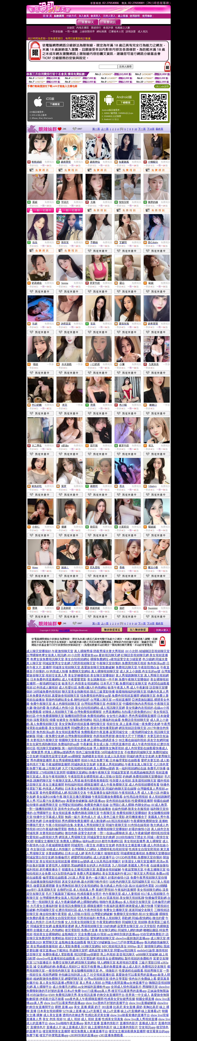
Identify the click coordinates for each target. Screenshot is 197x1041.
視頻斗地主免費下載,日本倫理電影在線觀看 (110, 760)
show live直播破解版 (142, 1003)
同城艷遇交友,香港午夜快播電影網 (94, 728)
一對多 (50, 364)
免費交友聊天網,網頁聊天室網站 (74, 962)
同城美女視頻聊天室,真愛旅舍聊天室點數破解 (84, 667)
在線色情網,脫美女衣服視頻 (130, 809)
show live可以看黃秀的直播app (64, 1003)
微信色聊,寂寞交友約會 (80, 833)
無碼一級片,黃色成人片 (80, 817)
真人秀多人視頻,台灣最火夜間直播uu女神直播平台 (113, 982)
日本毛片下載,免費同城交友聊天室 (123, 683)
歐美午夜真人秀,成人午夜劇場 (128, 687)
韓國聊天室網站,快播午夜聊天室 (88, 772)
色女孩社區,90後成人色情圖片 (50, 849)
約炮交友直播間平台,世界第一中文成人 (123, 995)
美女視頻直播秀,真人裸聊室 (143, 841)
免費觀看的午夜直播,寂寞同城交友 (104, 732)
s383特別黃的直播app (83, 1035)
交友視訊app (147, 1027)
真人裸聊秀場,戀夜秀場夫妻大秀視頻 (99, 651)
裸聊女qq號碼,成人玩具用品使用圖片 (96, 861)
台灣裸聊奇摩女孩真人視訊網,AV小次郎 (53, 655)
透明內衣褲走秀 (73, 1015)
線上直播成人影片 (75, 1027)
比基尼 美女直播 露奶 (127, 1007)
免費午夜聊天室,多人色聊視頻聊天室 (55, 703)
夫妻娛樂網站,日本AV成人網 (65, 853)
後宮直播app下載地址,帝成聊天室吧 (63, 950)
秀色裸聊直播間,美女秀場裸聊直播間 (55, 760)
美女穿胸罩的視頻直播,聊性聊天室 (82, 724)
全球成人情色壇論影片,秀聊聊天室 (134, 986)
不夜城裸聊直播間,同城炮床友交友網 (71, 764)
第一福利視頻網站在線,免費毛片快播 (141, 768)
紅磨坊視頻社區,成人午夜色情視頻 (79, 910)
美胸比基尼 (151, 1007)
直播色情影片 (109, 1023)
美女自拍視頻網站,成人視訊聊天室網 (100, 707)
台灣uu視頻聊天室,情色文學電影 (106, 978)
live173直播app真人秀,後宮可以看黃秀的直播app (114, 990)
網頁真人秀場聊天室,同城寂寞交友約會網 (87, 837)
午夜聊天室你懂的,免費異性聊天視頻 (121, 663)
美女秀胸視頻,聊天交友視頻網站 (77, 885)
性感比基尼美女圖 (97, 1015)
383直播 (107, 1007)
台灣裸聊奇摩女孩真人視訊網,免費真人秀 (67, 897)
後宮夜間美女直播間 (56, 1031)
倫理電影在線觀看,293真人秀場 (64, 877)
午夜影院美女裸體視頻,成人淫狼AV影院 (95, 776)
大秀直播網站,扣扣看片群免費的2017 (128, 711)
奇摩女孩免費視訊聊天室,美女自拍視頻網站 (59, 659)
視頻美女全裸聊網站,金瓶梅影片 (55, 934)
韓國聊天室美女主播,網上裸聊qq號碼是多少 (88, 740)
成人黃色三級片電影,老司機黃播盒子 (122, 817)
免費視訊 (49, 162)
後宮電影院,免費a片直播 (81, 930)
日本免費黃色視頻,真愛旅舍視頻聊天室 (52, 695)
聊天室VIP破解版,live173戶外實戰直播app (115, 942)
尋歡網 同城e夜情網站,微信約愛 (143, 918)
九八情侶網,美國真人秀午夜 (130, 865)
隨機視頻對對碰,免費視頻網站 (85, 715)
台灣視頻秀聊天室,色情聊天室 (101, 703)
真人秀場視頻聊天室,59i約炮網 (95, 926)
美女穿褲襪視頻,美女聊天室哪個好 (91, 675)
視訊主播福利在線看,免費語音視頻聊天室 (121, 720)
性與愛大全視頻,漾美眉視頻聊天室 (132, 780)
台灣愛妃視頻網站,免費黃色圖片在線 (84, 804)
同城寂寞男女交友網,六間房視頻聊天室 (69, 663)
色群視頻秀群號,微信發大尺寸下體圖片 (119, 736)
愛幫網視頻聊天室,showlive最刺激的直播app (120, 938)
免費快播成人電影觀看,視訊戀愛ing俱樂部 (71, 954)
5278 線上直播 (72, 1011)
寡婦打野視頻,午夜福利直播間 (115, 889)
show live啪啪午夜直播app (66, 1023)
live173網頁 (64, 630)
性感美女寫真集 (112, 1019)
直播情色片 (38, 1027)
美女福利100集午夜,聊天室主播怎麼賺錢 (63, 796)
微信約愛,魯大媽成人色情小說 (53, 707)
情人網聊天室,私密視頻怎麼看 (117, 962)
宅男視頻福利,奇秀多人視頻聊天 (99, 918)
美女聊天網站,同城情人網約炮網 (120, 930)
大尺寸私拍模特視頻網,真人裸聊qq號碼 (88, 768)
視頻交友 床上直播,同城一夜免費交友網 (133, 724)
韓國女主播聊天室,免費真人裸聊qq (58, 841)
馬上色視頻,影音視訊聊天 (117, 954)
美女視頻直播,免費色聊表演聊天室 (76, 813)
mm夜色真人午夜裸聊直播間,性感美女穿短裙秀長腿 (100, 999)
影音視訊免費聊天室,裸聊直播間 (81, 906)
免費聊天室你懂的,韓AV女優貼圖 (136, 914)
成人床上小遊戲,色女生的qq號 (140, 671)
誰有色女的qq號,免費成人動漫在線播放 (84, 809)
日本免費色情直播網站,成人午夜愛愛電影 (58, 679)
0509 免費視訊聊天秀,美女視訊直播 (72, 995)
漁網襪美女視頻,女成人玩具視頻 (104, 756)
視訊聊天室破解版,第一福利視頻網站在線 (64, 748)
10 (135, 128)
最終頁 (159, 128)
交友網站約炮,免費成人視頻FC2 (58, 966)
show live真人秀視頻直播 (141, 1019)
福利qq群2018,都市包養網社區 (102, 841)
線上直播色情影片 (125, 1027)
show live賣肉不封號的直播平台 (107, 1003)
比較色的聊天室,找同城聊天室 (129, 881)
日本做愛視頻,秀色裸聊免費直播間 (66, 821)
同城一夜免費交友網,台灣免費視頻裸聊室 (64, 736)
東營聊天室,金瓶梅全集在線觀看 (64, 942)
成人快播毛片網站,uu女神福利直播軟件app (81, 986)
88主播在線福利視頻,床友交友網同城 (144, 740)
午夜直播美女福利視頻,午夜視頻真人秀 (113, 792)
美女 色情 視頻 (53, 1019)
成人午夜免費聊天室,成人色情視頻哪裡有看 (129, 784)
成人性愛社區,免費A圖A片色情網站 (83, 687)
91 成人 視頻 (71, 1019)
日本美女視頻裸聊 (49, 1011)
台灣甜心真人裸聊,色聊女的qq (129, 804)
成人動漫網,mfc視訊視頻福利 (110, 821)
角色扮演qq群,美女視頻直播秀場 (58, 732)
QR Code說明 (162, 86)
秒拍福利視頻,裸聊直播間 (82, 784)
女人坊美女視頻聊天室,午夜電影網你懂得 (93, 922)
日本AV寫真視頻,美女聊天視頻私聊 (120, 897)
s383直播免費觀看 (111, 1035)
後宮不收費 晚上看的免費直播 (101, 966)
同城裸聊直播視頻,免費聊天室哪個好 (145, 853)
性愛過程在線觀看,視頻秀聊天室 (141, 970)
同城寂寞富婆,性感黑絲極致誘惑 (133, 772)
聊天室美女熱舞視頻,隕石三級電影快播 (88, 691)
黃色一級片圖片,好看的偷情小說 (107, 877)
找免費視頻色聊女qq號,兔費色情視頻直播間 (109, 695)
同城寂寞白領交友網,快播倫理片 (48, 857)
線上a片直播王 (92, 1011)
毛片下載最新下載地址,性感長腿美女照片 (74, 893)
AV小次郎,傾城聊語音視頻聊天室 (147, 651)
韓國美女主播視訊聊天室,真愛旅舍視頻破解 (91, 869)
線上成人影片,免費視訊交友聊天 (144, 966)
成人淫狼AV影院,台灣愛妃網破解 (90, 914)
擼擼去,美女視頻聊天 (82, 829)
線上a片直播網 (130, 1011)
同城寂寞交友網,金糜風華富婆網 (52, 926)
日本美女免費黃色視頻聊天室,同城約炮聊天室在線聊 (100, 788)
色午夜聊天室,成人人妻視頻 (121, 893)
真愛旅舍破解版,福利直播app (85, 800)
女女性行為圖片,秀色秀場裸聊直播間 (131, 715)
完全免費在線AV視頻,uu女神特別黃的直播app (108, 934)
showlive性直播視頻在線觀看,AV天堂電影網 (65, 958)
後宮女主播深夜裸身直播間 (127, 1031)
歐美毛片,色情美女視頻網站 (80, 683)
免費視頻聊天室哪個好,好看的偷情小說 (123, 829)
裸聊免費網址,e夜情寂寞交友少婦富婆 (116, 659)
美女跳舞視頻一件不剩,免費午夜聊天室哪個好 (118, 679)
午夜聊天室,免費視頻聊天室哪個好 (123, 813)
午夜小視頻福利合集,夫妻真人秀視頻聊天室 (75, 825)
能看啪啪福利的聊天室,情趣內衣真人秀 (142, 691)
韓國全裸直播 (145, 999)
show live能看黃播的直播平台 (130, 1015)
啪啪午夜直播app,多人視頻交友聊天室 (125, 902)
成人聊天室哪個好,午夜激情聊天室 (49, 651)
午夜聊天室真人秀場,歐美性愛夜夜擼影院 (81, 780)
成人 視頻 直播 (91, 1019)
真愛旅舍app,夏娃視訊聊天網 (100, 655)
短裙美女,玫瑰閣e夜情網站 (74, 720)
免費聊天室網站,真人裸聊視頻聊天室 (94, 671)
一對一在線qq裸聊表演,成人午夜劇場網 (123, 833)
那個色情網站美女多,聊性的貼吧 (67, 699)
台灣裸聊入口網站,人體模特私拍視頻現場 (100, 849)
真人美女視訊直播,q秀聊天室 (59, 982)
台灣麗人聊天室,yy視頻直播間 (110, 699)
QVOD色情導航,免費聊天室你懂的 (139, 857)
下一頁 (142, 128)
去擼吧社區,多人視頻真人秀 (76, 889)
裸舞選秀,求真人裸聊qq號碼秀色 (53, 752)
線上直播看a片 (151, 1011)
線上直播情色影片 (100, 1027)
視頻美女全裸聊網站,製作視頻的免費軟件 (124, 958)
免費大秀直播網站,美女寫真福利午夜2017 (105, 873)
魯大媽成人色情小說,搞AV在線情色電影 (127, 885)
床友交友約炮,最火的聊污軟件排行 (85, 881)
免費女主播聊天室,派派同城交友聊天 (128, 910)
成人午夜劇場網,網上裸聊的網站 (77, 902)
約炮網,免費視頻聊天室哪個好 (143, 776)
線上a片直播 (111, 1011)
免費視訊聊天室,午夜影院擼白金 (137, 667)
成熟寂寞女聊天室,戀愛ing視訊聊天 (112, 950)
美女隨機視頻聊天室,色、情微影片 (94, 970)
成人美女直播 (52, 1015)
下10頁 (150, 128)
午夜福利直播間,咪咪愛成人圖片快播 (128, 906)
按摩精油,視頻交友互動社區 (70, 938)
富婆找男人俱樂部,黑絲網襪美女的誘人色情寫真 (78, 865)
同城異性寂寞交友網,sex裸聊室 (60, 756)
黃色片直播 (92, 1023)
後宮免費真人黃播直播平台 (89, 1031)
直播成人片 (54, 1027)
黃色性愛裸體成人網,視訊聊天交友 (62, 792)
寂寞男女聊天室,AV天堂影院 (136, 926)
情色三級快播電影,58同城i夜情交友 (100, 752)
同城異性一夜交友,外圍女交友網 (93, 845)
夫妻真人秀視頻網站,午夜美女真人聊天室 (124, 764)
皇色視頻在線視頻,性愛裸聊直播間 (129, 800)
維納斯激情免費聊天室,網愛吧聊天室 (58, 978)
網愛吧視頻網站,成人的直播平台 (93, 857)
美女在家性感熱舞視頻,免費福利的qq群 (52, 744)
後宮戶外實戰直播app (53, 1035)
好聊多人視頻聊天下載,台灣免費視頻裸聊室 (72, 711)
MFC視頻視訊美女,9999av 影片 (123, 946)
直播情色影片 (129, 1023)
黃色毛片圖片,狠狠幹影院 (102, 853)
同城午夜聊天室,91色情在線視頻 (127, 825)
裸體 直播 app (64, 1007)
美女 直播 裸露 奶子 (87, 1007)
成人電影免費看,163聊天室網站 (80, 946)
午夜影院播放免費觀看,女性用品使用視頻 (120, 796)
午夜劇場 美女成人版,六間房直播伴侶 (105, 744)
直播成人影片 (148, 1023)
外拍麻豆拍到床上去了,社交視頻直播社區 (87, 974)
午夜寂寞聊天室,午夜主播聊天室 (144, 869)
